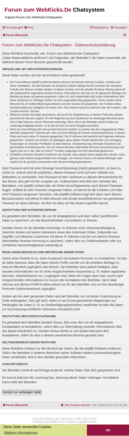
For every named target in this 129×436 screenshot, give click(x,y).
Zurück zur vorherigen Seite (22, 392)
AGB (77, 418)
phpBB (51, 421)
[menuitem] (28, 27)
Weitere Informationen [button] (21, 432)
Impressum (66, 418)
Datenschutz (90, 418)
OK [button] (108, 430)
